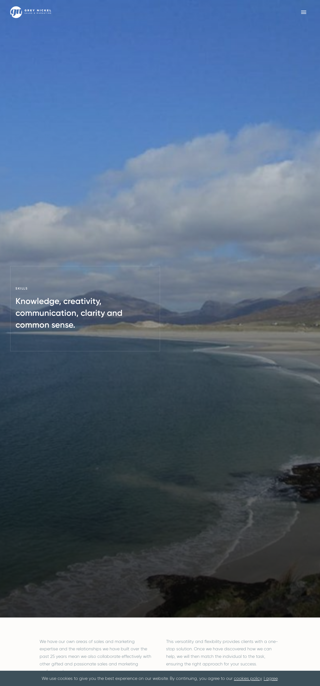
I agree (271, 678)
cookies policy (248, 678)
